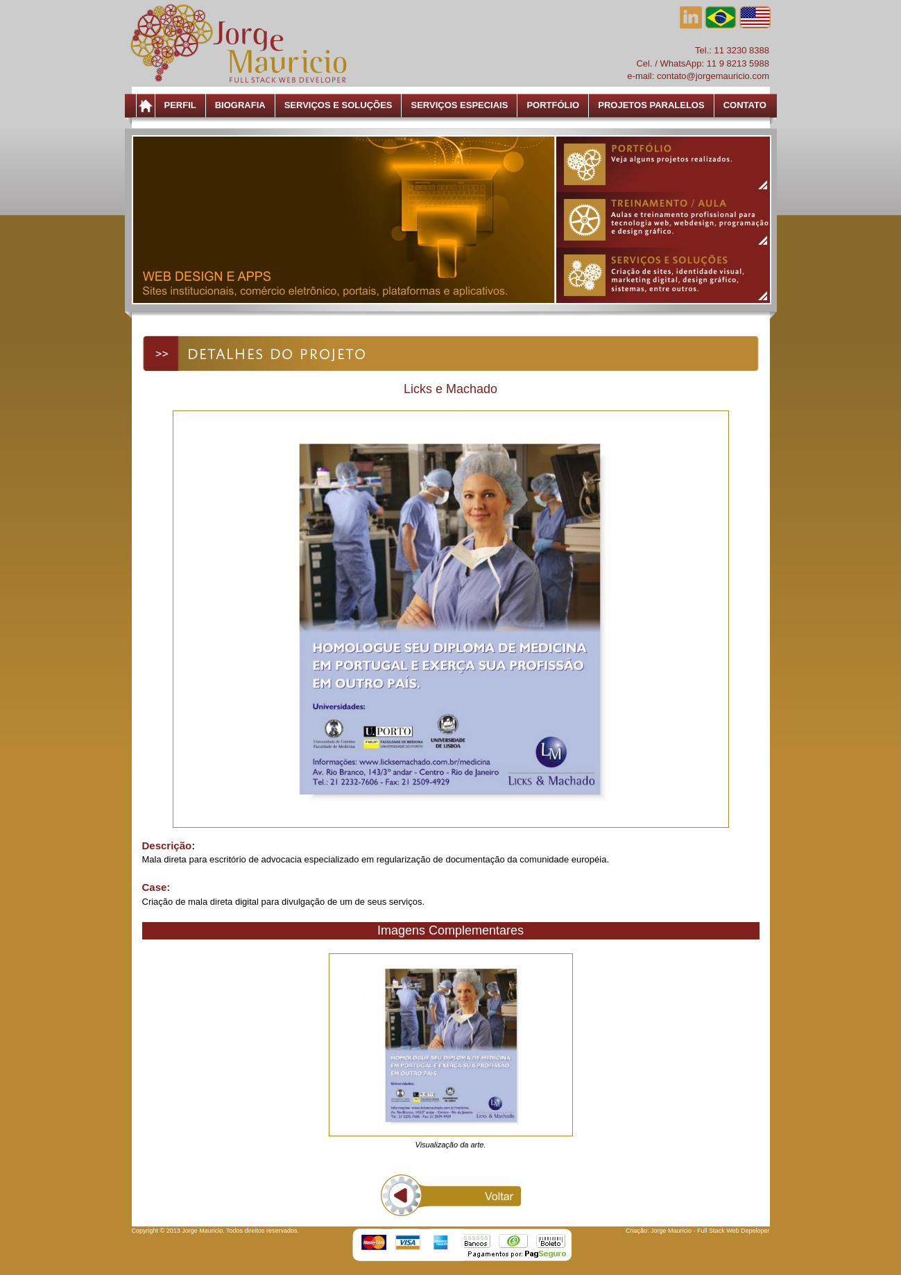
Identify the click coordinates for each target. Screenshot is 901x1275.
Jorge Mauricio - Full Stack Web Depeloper (710, 1230)
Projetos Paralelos (651, 105)
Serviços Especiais (459, 105)
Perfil (180, 105)
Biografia (240, 105)
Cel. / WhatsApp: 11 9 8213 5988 (702, 63)
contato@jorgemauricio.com (713, 76)
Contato (744, 105)
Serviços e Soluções (338, 105)
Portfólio (552, 105)
